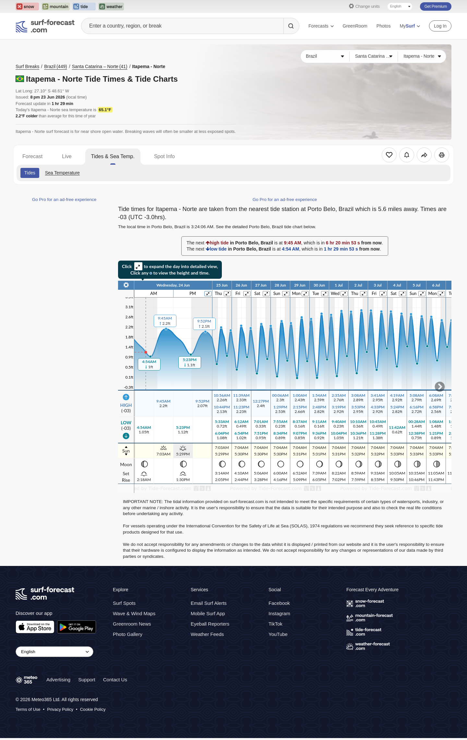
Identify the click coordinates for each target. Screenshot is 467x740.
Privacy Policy (60, 709)
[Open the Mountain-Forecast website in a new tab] (56, 6)
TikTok (275, 624)
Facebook (279, 603)
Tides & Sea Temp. (113, 156)
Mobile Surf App (208, 613)
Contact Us (115, 679)
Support (86, 679)
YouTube (278, 634)
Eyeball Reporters (210, 624)
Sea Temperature (62, 172)
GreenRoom (355, 26)
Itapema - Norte (148, 66)
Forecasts (320, 26)
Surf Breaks (27, 66)
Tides (29, 172)
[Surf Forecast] (45, 25)
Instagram (279, 613)
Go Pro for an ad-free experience (64, 199)
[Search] (291, 26)
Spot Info (164, 156)
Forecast (32, 156)
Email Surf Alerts (209, 603)
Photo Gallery (127, 634)
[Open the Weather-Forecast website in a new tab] (111, 6)
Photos (384, 26)
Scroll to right (440, 387)
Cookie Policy (93, 709)
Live (66, 156)
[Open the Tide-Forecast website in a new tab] (84, 6)
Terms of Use (28, 709)
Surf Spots (124, 603)
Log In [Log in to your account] (440, 26)
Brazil (55, 66)
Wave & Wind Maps (134, 613)
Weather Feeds (207, 634)
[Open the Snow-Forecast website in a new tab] (27, 6)
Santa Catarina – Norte (99, 66)
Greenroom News (132, 624)
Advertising (58, 679)
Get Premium (436, 6)
